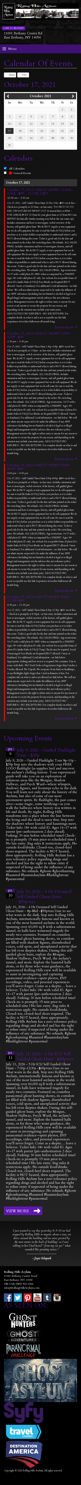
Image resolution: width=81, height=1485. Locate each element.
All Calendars (17, 168)
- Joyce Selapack (41, 1258)
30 (71, 138)
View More (17, 1211)
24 (9, 138)
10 (9, 124)
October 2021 (40, 96)
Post (22, 75)
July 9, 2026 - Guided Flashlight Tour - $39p (46, 753)
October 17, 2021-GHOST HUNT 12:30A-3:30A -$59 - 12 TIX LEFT (40, 191)
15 (62, 124)
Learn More (64, 327)
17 (9, 131)
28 (52, 138)
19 (31, 131)
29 (62, 138)
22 (62, 131)
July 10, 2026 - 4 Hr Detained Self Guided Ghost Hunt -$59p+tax (44, 896)
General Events (20, 173)
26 (31, 138)
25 (20, 138)
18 (20, 131)
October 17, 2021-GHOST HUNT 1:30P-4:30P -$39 (39, 335)
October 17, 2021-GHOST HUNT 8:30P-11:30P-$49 (39, 598)
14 (52, 124)
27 (41, 138)
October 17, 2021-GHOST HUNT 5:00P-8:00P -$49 (39, 467)
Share (10, 75)
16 (71, 124)
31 (9, 145)
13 (41, 124)
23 (71, 131)
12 (31, 124)
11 (20, 124)
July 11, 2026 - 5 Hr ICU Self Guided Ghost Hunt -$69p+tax (45, 1056)
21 (52, 131)
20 (41, 131)
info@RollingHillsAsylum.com (21, 1288)
